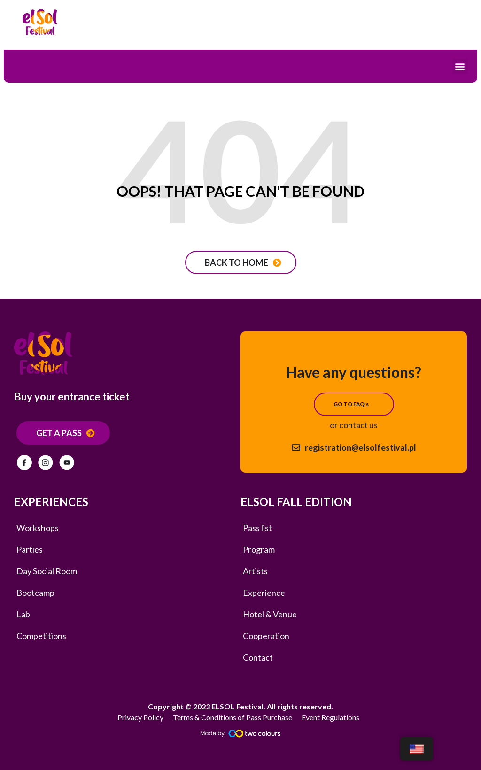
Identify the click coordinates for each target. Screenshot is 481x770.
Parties (29, 549)
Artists (255, 571)
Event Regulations (330, 717)
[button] (460, 66)
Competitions (41, 636)
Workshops (37, 528)
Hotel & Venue (270, 614)
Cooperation (266, 636)
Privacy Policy (140, 717)
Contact (258, 657)
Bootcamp (35, 592)
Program (259, 549)
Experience (264, 592)
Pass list (257, 528)
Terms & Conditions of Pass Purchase (232, 717)
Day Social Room (46, 571)
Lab (23, 614)
